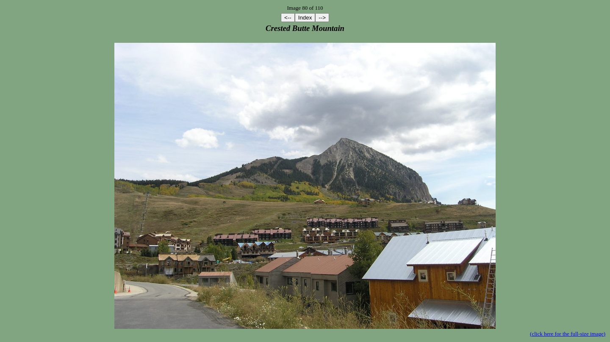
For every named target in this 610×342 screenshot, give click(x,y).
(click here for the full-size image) (567, 334)
